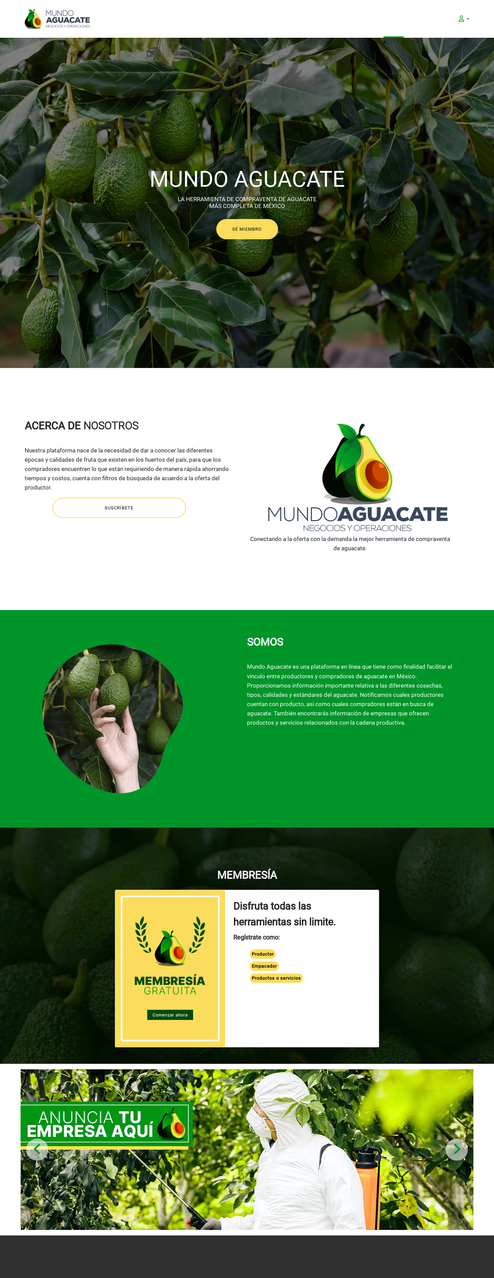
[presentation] (37, 1150)
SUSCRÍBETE (119, 507)
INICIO (394, 19)
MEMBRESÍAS (431, 19)
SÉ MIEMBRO (247, 229)
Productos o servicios (276, 978)
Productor (263, 954)
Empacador (264, 966)
